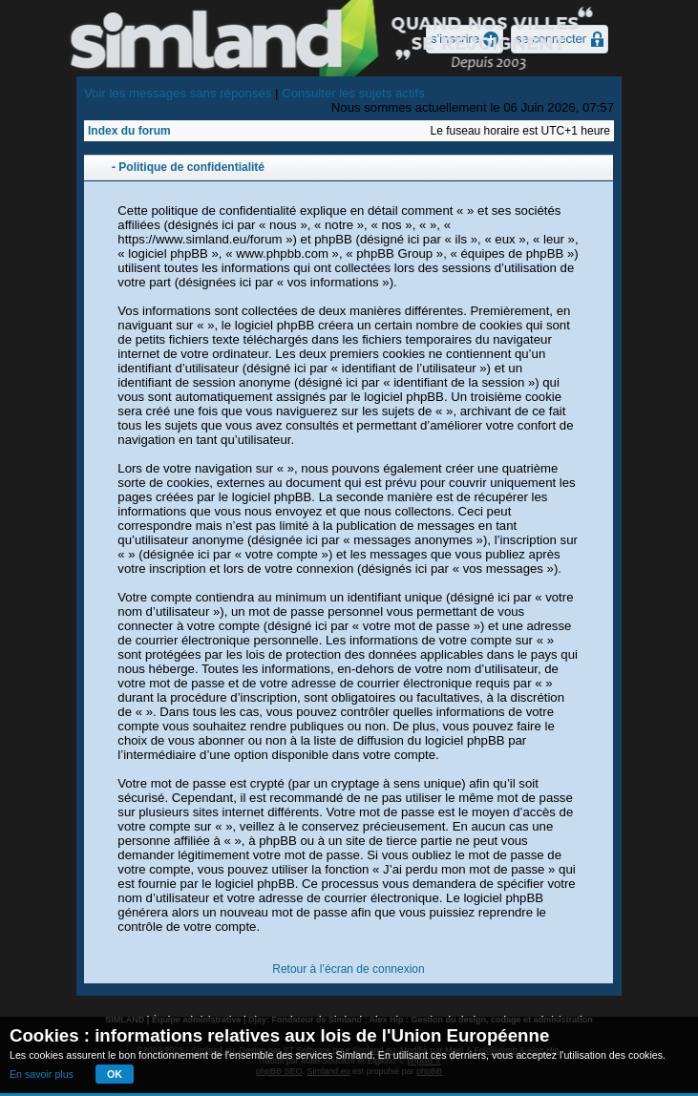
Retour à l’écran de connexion (348, 969)
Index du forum (129, 130)
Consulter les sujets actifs (353, 93)
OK (114, 1074)
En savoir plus (42, 1074)
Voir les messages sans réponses (177, 93)
